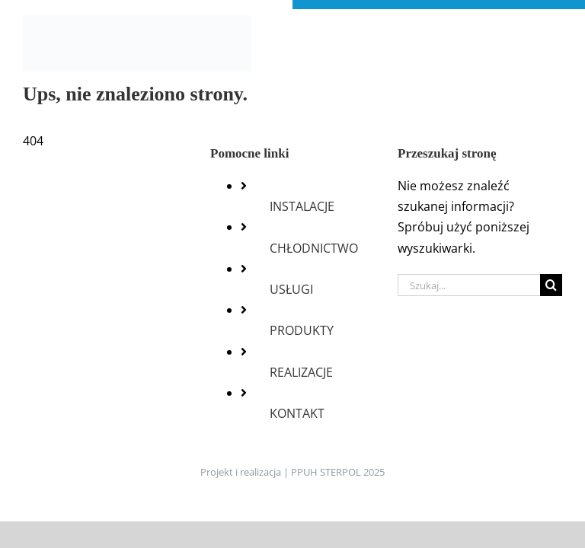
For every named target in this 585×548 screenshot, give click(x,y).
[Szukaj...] (469, 285)
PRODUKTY (302, 330)
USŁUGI (291, 289)
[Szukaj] (551, 285)
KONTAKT (297, 413)
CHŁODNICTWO (314, 248)
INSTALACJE (302, 206)
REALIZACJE (301, 372)
